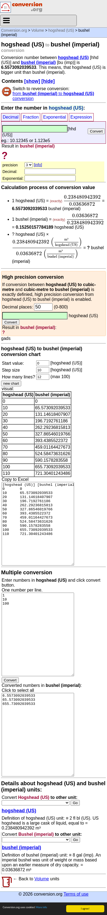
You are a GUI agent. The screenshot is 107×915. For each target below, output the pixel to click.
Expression (81, 117)
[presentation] (82, 200)
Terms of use (75, 894)
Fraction (31, 117)
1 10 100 (38, 634)
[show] (32, 81)
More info (41, 907)
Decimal (11, 117)
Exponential (54, 117)
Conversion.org (14, 30)
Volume (37, 30)
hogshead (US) (61, 30)
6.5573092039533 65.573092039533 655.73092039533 (38, 734)
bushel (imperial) (38, 62)
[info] (38, 165)
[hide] (48, 81)
